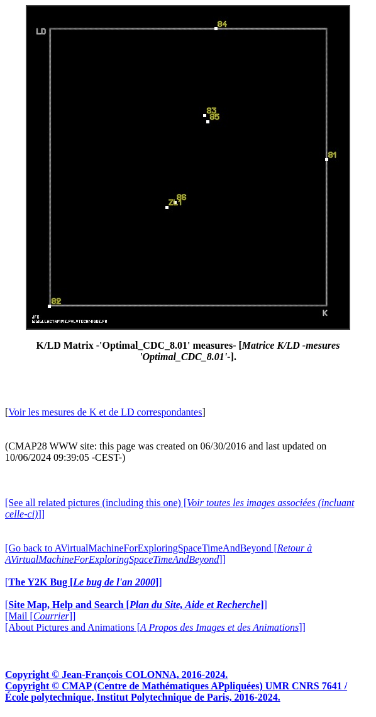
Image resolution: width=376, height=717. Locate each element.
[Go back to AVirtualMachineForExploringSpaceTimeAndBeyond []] (158, 554)
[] (83, 582)
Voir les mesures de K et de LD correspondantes (105, 412)
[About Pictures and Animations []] (155, 627)
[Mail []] (40, 616)
